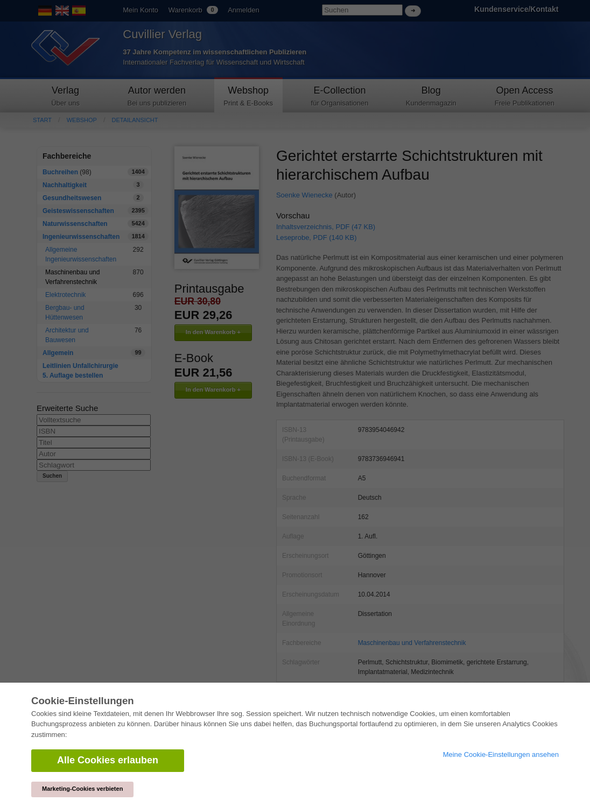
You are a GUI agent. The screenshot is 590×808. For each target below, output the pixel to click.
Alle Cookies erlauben (107, 760)
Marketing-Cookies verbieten (82, 788)
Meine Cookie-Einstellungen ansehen (501, 754)
